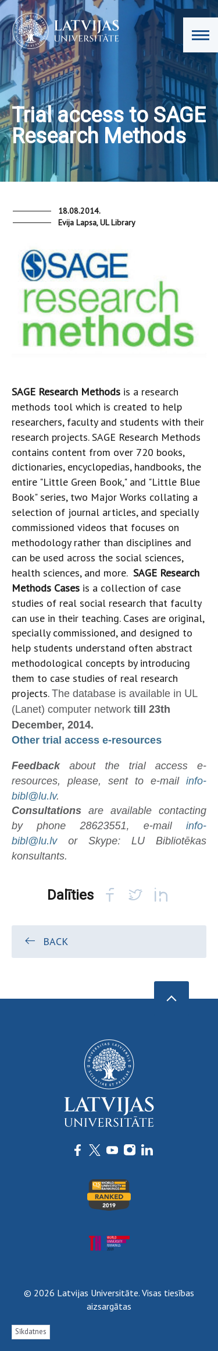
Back (45, 941)
